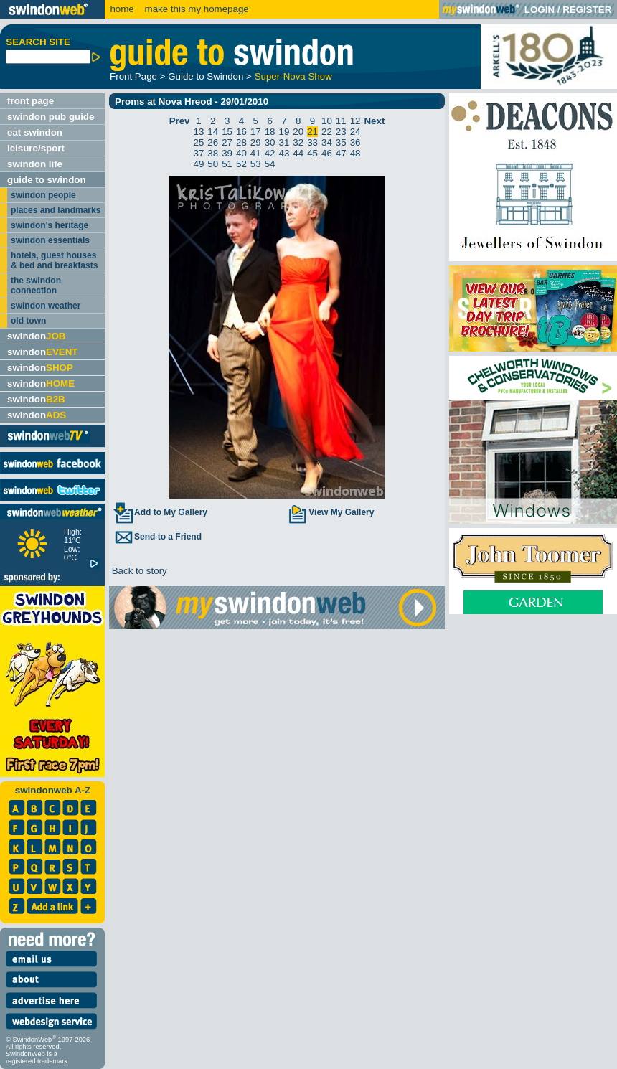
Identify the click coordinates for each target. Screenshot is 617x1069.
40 (241, 153)
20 (298, 131)
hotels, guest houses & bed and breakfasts (54, 260)
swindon (36, 336)
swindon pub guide (50, 116)
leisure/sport (36, 148)
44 (298, 153)
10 (326, 121)
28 (241, 142)
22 (326, 131)
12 (355, 121)
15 (227, 131)
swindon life (34, 164)
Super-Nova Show (293, 76)
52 (241, 164)
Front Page (133, 76)
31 (284, 142)
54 (270, 164)
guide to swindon (46, 179)
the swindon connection (36, 286)
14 (212, 131)
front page (30, 100)
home (121, 9)
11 (341, 121)
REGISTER (586, 9)
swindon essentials (50, 240)
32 (298, 142)
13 (199, 131)
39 (227, 153)
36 (355, 142)
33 (312, 142)
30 (270, 142)
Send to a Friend (157, 537)
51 (227, 164)
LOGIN (539, 9)
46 (326, 153)
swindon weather (45, 306)
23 (341, 131)
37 (199, 153)
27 (227, 142)
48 (355, 153)
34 (326, 142)
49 (199, 164)
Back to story (138, 570)
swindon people (43, 195)
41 (255, 153)
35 (341, 142)
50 (212, 164)
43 (284, 153)
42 (270, 153)
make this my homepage (195, 9)
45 (312, 153)
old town (28, 321)
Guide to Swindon (205, 76)
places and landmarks (55, 210)
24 (355, 131)
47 (341, 153)
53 (255, 164)
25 (199, 142)
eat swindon (34, 132)
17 (255, 131)
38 (212, 153)
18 (270, 131)
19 (284, 131)
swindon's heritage (49, 225)
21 (312, 131)
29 (255, 142)
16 (241, 131)
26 (212, 142)
